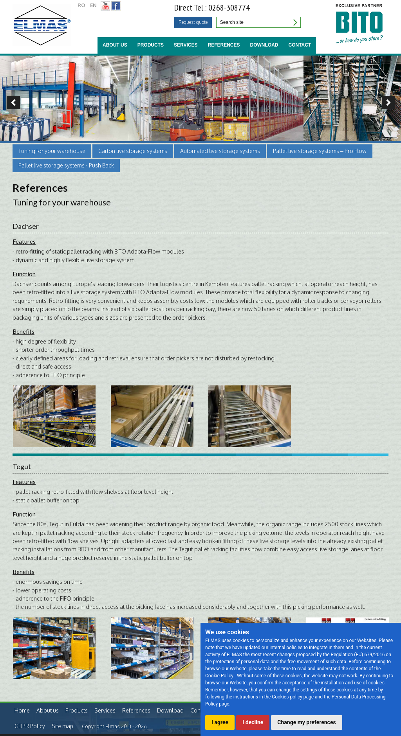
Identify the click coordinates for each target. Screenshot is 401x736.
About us (115, 45)
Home (22, 710)
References (224, 45)
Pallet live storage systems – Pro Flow (320, 151)
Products (150, 45)
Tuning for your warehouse (51, 151)
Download (264, 45)
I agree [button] (219, 722)
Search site (294, 22)
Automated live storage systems (220, 151)
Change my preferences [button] (306, 722)
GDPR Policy (29, 726)
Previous (10, 102)
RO (81, 5)
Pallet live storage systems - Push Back (66, 165)
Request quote (193, 22)
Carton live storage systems (132, 151)
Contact (300, 45)
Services (185, 45)
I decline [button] (252, 722)
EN (93, 5)
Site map (62, 726)
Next (391, 102)
